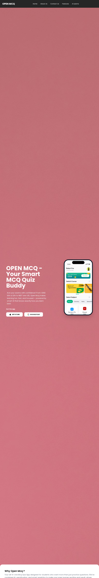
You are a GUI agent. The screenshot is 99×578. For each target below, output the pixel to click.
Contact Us (54, 4)
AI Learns (75, 4)
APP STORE (14, 314)
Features (65, 4)
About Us (43, 4)
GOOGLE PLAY (33, 314)
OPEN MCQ (8, 3)
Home (35, 4)
